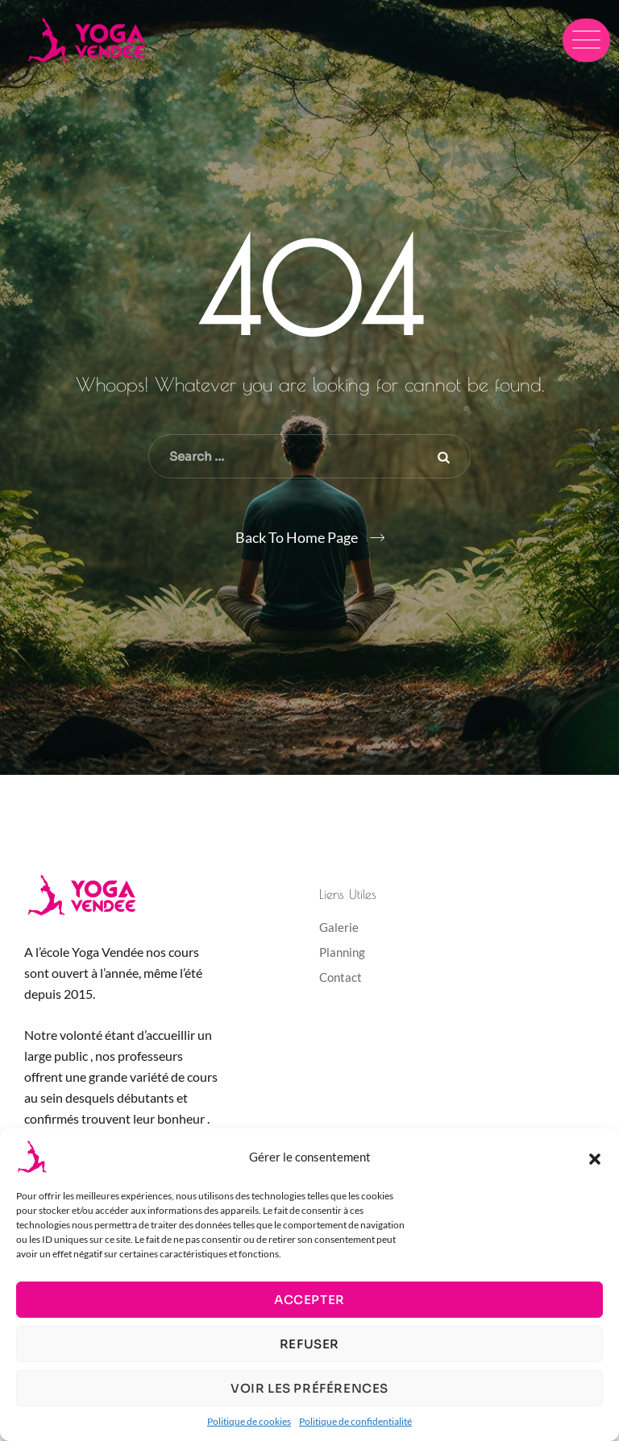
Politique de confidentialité (355, 1421)
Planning (342, 952)
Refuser (309, 1344)
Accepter (309, 1299)
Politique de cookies (249, 1421)
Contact (340, 977)
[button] (595, 1157)
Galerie (339, 927)
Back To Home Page (296, 537)
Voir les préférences (309, 1388)
